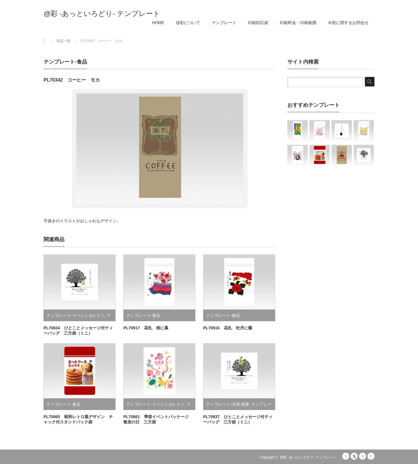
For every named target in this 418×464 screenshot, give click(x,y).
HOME (158, 22)
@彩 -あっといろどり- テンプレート (102, 13)
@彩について (188, 22)
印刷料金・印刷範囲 (298, 22)
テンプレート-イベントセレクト (75, 315)
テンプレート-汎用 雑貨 (227, 404)
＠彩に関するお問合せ (348, 22)
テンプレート (224, 22)
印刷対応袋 (258, 22)
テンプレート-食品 (65, 62)
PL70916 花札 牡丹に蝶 (227, 328)
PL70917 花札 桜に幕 (145, 328)
